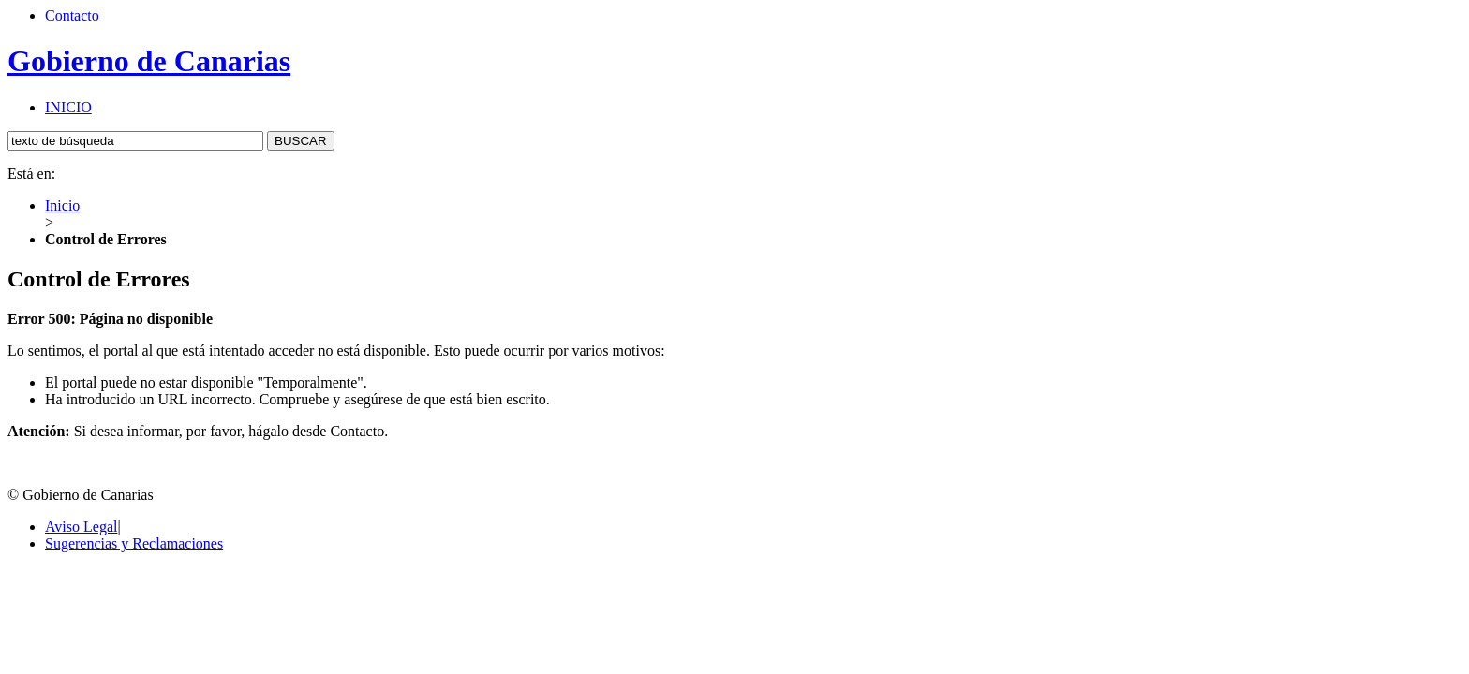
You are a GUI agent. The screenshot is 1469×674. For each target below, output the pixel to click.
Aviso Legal (81, 527)
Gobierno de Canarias (148, 61)
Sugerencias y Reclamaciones (134, 543)
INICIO (68, 107)
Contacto (72, 15)
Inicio (62, 205)
